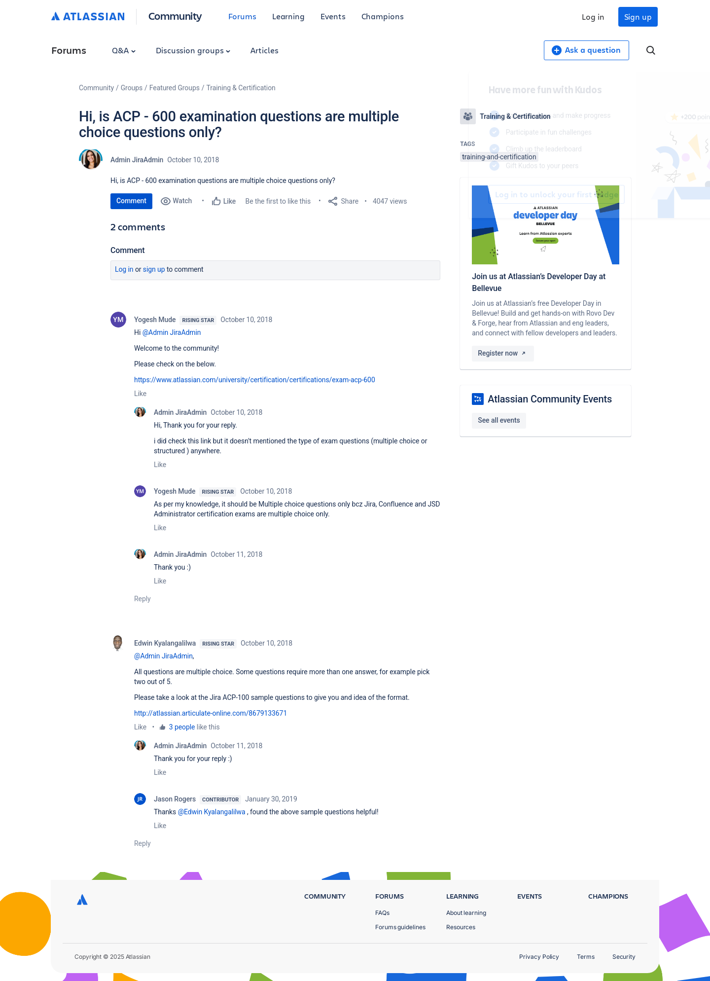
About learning (466, 912)
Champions (382, 16)
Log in (593, 16)
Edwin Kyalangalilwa (165, 643)
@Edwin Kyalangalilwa (212, 812)
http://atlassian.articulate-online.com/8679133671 (210, 713)
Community (175, 15)
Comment (131, 201)
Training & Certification (241, 88)
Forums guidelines (400, 927)
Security (624, 956)
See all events (499, 420)
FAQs (382, 912)
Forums (242, 16)
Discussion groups (193, 50)
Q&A (124, 50)
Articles (264, 50)
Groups (131, 88)
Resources (460, 927)
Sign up (638, 16)
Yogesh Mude (155, 320)
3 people (182, 727)
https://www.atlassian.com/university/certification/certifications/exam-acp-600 (254, 380)
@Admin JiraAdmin (171, 332)
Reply (142, 599)
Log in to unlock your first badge (471, 194)
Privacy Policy (539, 956)
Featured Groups (174, 88)
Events (333, 16)
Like (140, 394)
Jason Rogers (175, 799)
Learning (288, 16)
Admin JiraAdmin (136, 160)
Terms (586, 956)
